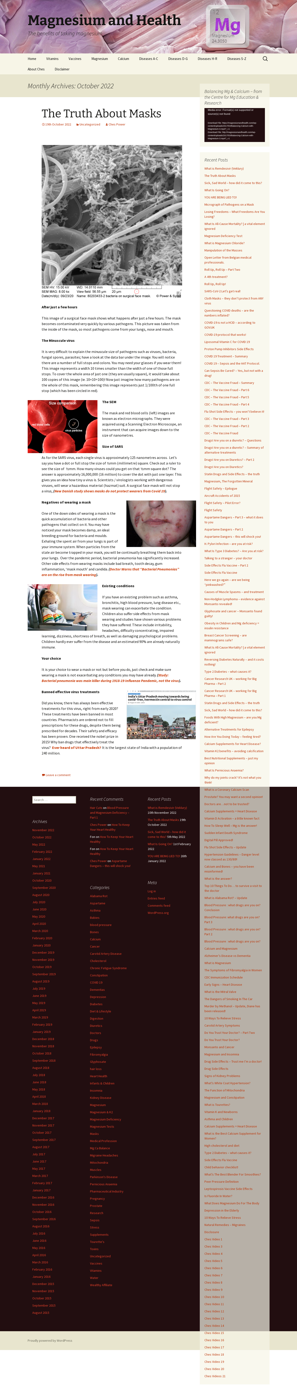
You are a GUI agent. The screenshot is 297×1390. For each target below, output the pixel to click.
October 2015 (41, 1298)
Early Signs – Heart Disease (223, 984)
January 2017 (41, 1190)
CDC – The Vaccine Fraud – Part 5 (226, 397)
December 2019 (43, 952)
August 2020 (40, 895)
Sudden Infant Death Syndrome (226, 833)
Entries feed (156, 898)
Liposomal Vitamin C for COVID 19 (227, 342)
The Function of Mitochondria (224, 1090)
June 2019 (39, 996)
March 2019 (40, 1017)
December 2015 (43, 1284)
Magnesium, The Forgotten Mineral (228, 481)
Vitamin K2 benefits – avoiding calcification (234, 751)
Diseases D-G (178, 58)
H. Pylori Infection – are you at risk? (228, 544)
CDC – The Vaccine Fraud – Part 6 (226, 390)
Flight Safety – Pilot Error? (222, 503)
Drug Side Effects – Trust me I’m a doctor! (233, 1061)
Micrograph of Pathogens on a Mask (229, 204)
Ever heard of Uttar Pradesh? (76, 747)
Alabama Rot (98, 896)
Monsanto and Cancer (219, 1047)
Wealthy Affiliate (101, 1285)
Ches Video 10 (214, 1297)
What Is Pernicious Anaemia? (224, 770)
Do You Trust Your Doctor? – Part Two (229, 1033)
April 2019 (39, 1010)
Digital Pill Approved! (218, 840)
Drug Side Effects (216, 1069)
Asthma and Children (218, 1119)
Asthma (95, 910)
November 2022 (43, 830)
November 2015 (43, 1291)
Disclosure (211, 1232)
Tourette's (97, 1242)
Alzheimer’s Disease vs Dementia (227, 956)
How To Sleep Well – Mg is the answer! (230, 825)
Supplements (99, 1234)
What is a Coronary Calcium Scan (226, 789)
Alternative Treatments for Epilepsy (229, 729)
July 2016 (38, 1233)
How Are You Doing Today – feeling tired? (232, 737)
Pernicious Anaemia (103, 1184)
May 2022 (38, 844)
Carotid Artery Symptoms (222, 1025)
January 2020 (41, 945)
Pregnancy (97, 1198)
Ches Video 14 (214, 1326)
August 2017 (40, 1147)
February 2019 (42, 1024)
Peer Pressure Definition (221, 1181)
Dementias (97, 990)
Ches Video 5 (213, 1261)
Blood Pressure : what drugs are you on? (232, 941)
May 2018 (38, 1089)
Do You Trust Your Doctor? (222, 1040)
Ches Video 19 (214, 1362)
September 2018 (44, 1060)
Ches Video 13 (214, 1318)
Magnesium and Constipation (224, 1097)
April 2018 (39, 1096)
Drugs (94, 1040)
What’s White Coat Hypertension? (227, 1083)
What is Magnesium (217, 963)
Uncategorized (90, 124)
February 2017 (42, 1183)
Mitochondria (99, 1162)
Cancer (95, 946)
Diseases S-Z (236, 58)
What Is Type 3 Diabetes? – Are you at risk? (234, 551)
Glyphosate (98, 1062)
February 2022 (42, 852)
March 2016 (40, 1262)
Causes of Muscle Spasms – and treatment (234, 592)
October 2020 (41, 880)
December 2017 (43, 1118)
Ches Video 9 (213, 1290)
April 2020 (39, 924)
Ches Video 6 (213, 1268)
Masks (94, 1134)
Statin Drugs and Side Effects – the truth (232, 474)
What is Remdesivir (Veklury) (224, 168)
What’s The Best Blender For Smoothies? (232, 1174)
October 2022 (41, 837)
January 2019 (41, 1032)
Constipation (99, 975)
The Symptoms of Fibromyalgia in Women (233, 970)
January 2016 (41, 1277)
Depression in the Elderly (221, 1210)
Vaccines (75, 58)
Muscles (95, 1170)
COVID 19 (96, 982)
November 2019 (43, 960)
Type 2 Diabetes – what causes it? (227, 671)
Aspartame (97, 903)
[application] (234, 125)
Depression (98, 997)
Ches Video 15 (214, 1333)
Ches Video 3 (213, 1246)
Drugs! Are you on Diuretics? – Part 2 (229, 460)
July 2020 (38, 902)
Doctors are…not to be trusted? (226, 804)
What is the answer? (218, 878)
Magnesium (99, 58)
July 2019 (38, 988)
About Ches (36, 69)
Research (96, 1213)
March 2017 (40, 1176)
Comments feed (159, 905)
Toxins (94, 1249)
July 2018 (38, 1075)
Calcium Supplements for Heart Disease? (232, 744)
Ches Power (117, 124)
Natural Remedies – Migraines (225, 1225)
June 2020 (39, 909)
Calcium (123, 58)
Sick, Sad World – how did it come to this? (233, 183)
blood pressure (101, 925)
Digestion (96, 1018)
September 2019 (44, 974)
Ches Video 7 (213, 1275)
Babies (95, 918)
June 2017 (39, 1161)
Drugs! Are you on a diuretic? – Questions (232, 440)
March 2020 (40, 931)
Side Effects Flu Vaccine (220, 572)
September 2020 (44, 888)
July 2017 (38, 1154)
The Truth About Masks (101, 113)
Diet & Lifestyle (100, 1011)
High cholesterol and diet (221, 1145)
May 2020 (38, 916)
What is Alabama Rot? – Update (225, 898)
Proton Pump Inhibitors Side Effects (229, 349)
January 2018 (41, 1111)
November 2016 (43, 1204)
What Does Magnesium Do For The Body (231, 1203)
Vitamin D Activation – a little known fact (231, 818)
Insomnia (96, 1090)
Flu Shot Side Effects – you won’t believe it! (234, 411)
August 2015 (40, 1313)
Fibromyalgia (99, 1054)
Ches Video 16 (214, 1340)
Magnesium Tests (102, 1126)
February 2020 (42, 938)
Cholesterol (98, 961)
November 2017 (43, 1125)
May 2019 (38, 1003)
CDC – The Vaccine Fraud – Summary (229, 383)
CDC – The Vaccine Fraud (221, 433)
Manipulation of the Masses (223, 250)
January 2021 (41, 873)
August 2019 (40, 981)
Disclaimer (62, 69)
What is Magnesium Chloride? (224, 243)
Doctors (95, 1033)
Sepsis (95, 1220)
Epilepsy (96, 1047)
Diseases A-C (148, 58)
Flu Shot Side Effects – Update (225, 847)
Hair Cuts (96, 808)
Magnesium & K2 (101, 1112)
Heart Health (98, 1076)
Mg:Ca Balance (100, 1148)
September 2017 (44, 1140)
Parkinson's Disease (104, 1177)
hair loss (96, 1069)
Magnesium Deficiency (105, 1119)
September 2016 (44, 1219)
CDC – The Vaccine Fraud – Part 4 (226, 404)
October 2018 (41, 1053)
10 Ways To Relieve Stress (222, 1018)
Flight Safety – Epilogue (220, 488)
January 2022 (41, 859)
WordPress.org (158, 913)
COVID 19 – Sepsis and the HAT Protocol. (232, 363)
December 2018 (43, 1039)
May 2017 (38, 1168)
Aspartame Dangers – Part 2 (223, 529)
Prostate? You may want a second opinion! (233, 797)
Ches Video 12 (214, 1311)
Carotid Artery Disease (106, 954)
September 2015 (44, 1305)
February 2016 (42, 1269)
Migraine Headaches (104, 1155)
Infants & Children (102, 1083)
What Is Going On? (216, 190)
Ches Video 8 (213, 1282)
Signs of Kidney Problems (222, 1076)
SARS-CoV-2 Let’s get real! (222, 291)
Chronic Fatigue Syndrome (108, 968)
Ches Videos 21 (215, 1376)
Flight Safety (213, 510)
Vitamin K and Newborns (221, 1112)
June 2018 (39, 1082)
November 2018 (43, 1046)
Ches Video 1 (213, 1239)
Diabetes (96, 1004)
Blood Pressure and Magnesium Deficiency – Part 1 (109, 813)
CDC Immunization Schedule (223, 977)
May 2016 (38, 1248)
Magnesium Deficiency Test (223, 236)
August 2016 (40, 1226)
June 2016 (39, 1240)
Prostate (96, 1206)
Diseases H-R (207, 58)
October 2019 (41, 967)
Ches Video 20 (214, 1369)
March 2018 (40, 1104)
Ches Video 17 (214, 1347)
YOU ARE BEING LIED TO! (220, 197)
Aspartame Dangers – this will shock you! (232, 536)
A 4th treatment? (216, 277)
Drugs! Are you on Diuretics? (223, 467)
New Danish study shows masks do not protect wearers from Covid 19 (109, 491)
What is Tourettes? (217, 1105)
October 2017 (41, 1132)
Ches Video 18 (214, 1354)
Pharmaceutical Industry (106, 1191)
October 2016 (41, 1212)
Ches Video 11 (214, 1304)
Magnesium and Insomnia (221, 1054)
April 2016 (39, 1255)
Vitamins (52, 58)
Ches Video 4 (213, 1254)
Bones (94, 932)
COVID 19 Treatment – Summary (226, 356)
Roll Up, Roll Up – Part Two (222, 269)
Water (94, 1278)
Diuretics (96, 1026)
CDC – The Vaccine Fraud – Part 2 (226, 426)
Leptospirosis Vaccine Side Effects (228, 1189)
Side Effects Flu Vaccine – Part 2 (226, 565)
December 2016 (43, 1197)
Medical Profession (103, 1141)
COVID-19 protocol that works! (225, 335)
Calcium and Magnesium (220, 948)
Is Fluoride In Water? (218, 1196)
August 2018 (40, 1068)
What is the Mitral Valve (220, 992)
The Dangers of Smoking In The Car (228, 999)
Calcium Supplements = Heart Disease (230, 811)
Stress (94, 1227)
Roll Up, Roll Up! (215, 284)
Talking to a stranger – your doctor (228, 558)
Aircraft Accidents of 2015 (222, 496)
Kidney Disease (100, 1098)
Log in (152, 891)
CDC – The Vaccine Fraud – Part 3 (226, 419)
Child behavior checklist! (221, 1167)
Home (32, 58)
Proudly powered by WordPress (50, 1340)
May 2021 (38, 866)
